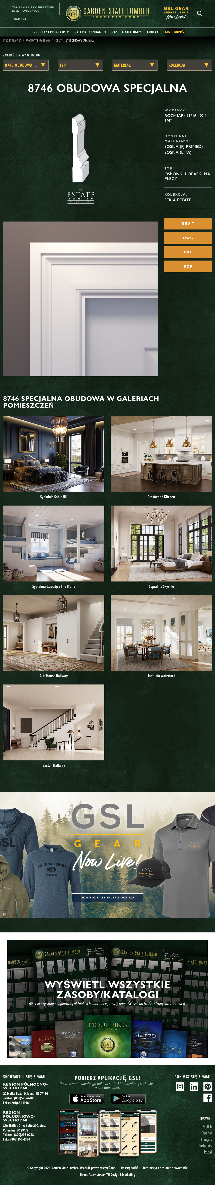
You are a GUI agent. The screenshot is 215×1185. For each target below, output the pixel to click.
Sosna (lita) (177, 152)
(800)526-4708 (24, 1098)
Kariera (20, 19)
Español (207, 1133)
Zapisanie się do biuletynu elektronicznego (33, 9)
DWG (188, 238)
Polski (208, 1152)
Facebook (207, 1098)
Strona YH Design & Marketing (107, 1174)
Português (205, 1145)
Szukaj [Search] (199, 13)
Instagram (180, 1086)
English (207, 1126)
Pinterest (207, 1086)
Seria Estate (177, 199)
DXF (188, 252)
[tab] (50, 32)
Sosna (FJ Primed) (183, 146)
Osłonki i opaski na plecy (187, 176)
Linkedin (194, 1086)
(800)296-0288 (24, 1134)
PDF (188, 266)
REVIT (188, 223)
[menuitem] (178, 13)
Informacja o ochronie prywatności (165, 1167)
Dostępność (129, 1167)
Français (206, 1139)
